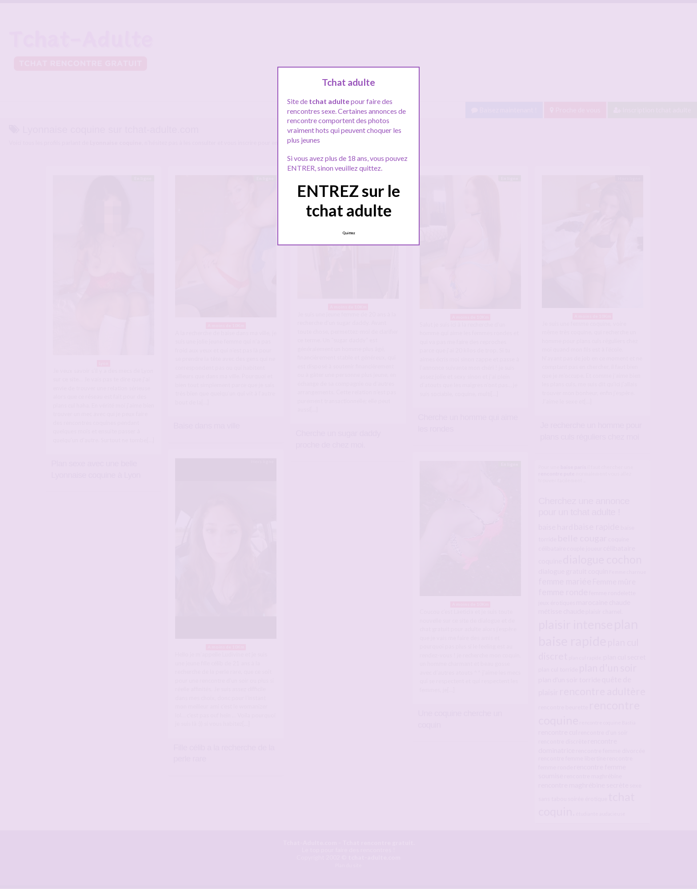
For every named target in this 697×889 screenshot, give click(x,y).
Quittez (348, 233)
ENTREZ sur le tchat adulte (348, 200)
